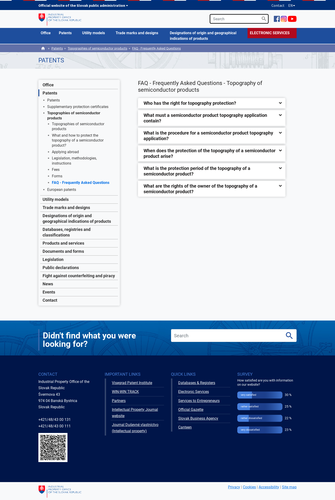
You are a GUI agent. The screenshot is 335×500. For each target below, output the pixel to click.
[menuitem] (47, 33)
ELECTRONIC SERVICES (270, 33)
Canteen (185, 427)
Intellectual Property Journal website (135, 412)
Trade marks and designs (66, 207)
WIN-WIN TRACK (125, 391)
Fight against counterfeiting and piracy (79, 275)
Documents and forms (63, 251)
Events (49, 292)
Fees (56, 169)
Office (48, 84)
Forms (57, 176)
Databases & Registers (196, 383)
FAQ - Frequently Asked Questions (156, 48)
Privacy (234, 487)
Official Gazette (190, 409)
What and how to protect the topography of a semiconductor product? (78, 140)
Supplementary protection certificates (77, 107)
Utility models (56, 199)
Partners (119, 401)
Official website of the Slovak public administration (83, 5)
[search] (239, 18)
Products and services (63, 243)
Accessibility (269, 487)
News (48, 283)
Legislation (53, 259)
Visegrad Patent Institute (132, 383)
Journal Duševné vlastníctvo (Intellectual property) (135, 427)
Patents (57, 48)
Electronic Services (193, 391)
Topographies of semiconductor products (97, 48)
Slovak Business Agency (198, 418)
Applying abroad (65, 152)
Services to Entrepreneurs (199, 401)
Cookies (249, 487)
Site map (289, 487)
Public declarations (61, 267)
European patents (61, 189)
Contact (278, 5)
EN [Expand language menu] (291, 5)
